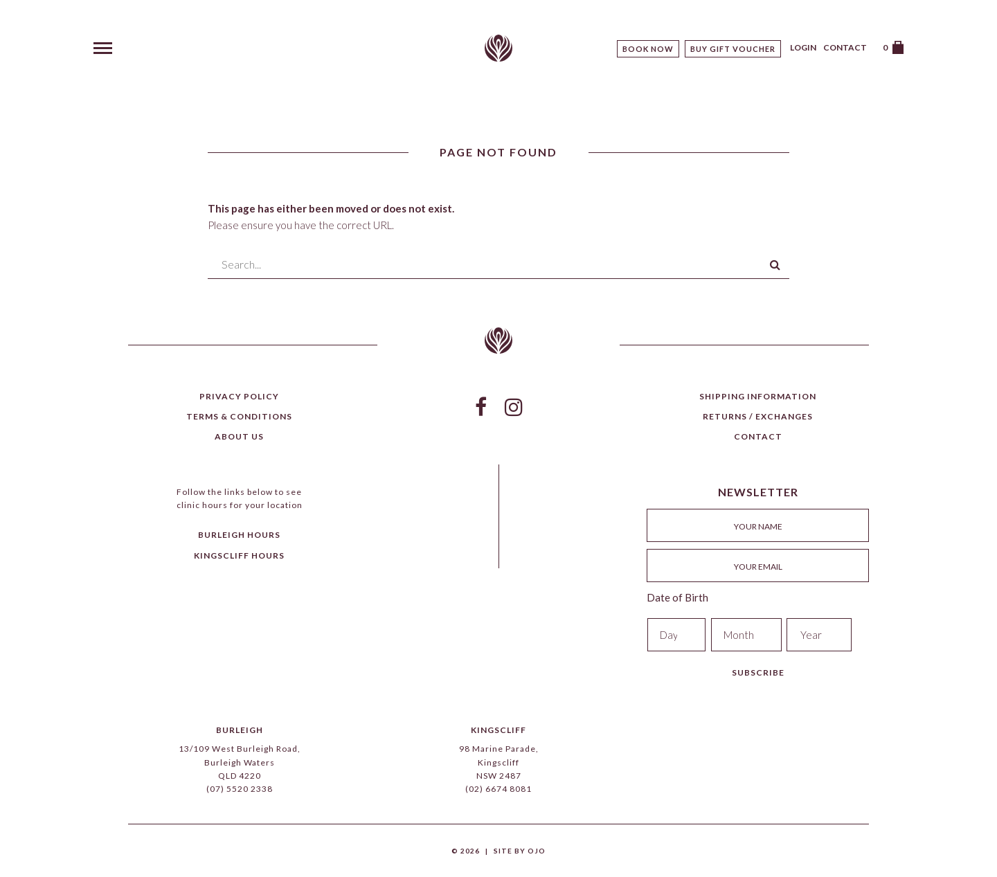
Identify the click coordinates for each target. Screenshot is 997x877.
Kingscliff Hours (239, 555)
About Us (239, 436)
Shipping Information (757, 396)
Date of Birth (677, 597)
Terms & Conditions (239, 416)
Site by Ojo (520, 851)
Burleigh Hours (239, 535)
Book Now (648, 48)
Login (803, 47)
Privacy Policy (239, 396)
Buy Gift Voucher (732, 48)
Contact (845, 47)
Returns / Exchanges (758, 416)
